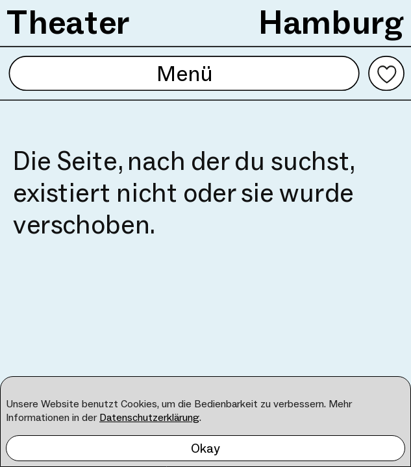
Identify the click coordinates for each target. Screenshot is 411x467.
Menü (183, 73)
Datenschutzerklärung (149, 417)
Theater (68, 22)
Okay (205, 448)
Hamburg (331, 22)
